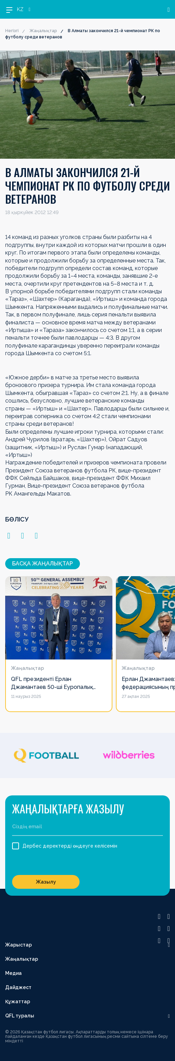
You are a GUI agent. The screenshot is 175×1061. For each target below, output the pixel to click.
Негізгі (12, 30)
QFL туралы (19, 1015)
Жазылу (46, 882)
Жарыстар (18, 945)
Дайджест (18, 987)
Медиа (13, 973)
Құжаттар (17, 1001)
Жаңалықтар (43, 30)
